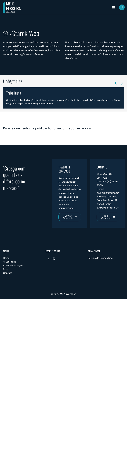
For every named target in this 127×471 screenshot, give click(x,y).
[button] (113, 7)
